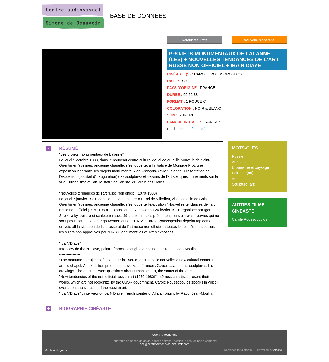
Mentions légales (55, 350)
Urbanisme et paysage (250, 167)
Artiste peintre (243, 162)
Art (234, 178)
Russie (237, 156)
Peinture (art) (242, 173)
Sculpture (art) (243, 184)
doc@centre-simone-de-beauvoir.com (164, 344)
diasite (277, 349)
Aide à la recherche (164, 334)
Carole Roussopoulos (249, 219)
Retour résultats (194, 40)
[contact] (198, 129)
